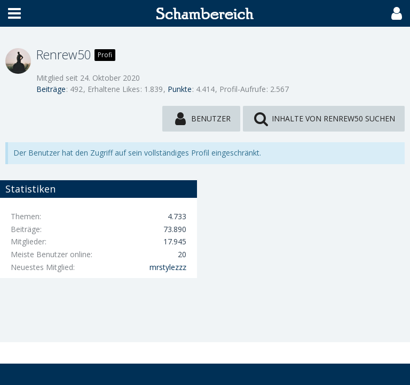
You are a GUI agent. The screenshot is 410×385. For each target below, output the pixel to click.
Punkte (180, 89)
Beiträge (51, 89)
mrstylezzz (167, 267)
